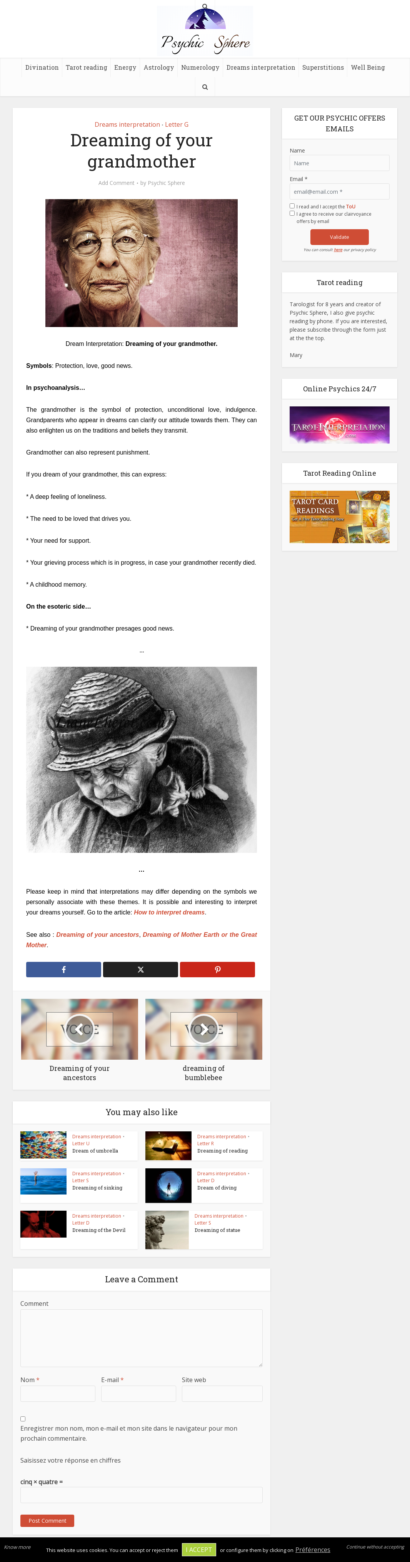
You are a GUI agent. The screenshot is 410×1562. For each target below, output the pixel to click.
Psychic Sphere (166, 183)
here (338, 249)
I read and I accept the (326, 206)
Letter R (205, 1143)
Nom (30, 1380)
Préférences (312, 1549)
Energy (125, 67)
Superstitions (323, 67)
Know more (17, 1547)
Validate (339, 236)
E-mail (112, 1380)
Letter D (206, 1180)
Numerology (200, 67)
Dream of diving (217, 1187)
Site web (194, 1380)
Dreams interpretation (261, 67)
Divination (42, 67)
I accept (199, 1549)
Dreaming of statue (217, 1229)
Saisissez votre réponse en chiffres (70, 1460)
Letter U (81, 1143)
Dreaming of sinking (97, 1187)
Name (297, 150)
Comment (34, 1303)
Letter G (176, 124)
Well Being (368, 67)
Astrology (158, 67)
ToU (350, 206)
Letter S (80, 1180)
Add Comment (116, 183)
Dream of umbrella (95, 1150)
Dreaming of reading (222, 1150)
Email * (299, 179)
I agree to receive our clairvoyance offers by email (334, 218)
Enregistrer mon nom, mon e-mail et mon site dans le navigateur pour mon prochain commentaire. (128, 1433)
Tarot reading (86, 67)
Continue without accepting (375, 1547)
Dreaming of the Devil (98, 1229)
